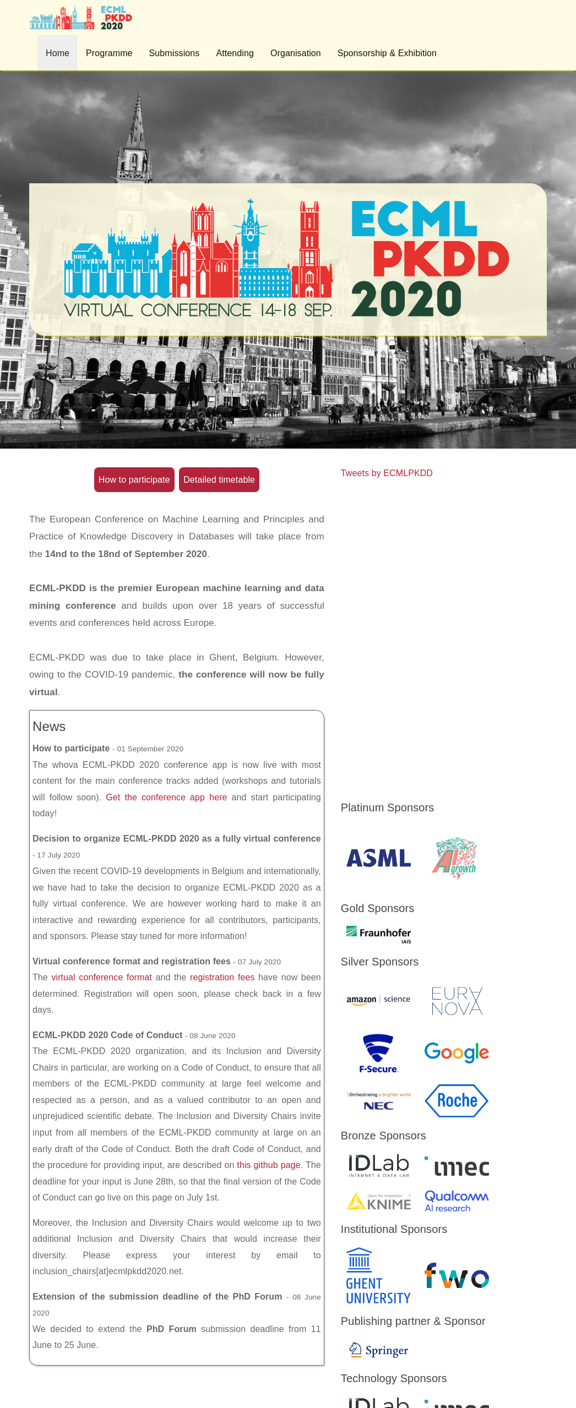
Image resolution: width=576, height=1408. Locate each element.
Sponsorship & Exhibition (387, 53)
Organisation (295, 53)
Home (57, 53)
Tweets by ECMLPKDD (387, 473)
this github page (268, 1165)
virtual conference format (101, 977)
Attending (235, 53)
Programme (109, 53)
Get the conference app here (166, 797)
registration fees (222, 977)
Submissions (174, 53)
